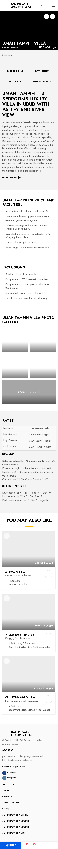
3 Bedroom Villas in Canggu (15, 814)
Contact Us (7, 796)
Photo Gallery (52, 16)
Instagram (11, 777)
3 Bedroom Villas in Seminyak (15, 820)
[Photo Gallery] (15, 339)
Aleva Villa (15, 572)
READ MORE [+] (12, 177)
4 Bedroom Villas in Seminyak (15, 826)
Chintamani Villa (20, 697)
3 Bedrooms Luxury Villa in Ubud (24, 98)
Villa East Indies (19, 634)
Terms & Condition (10, 802)
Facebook (11, 772)
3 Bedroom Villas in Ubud (14, 832)
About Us (6, 790)
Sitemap (5, 808)
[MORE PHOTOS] (29, 392)
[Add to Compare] (48, 574)
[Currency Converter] (43, 5)
